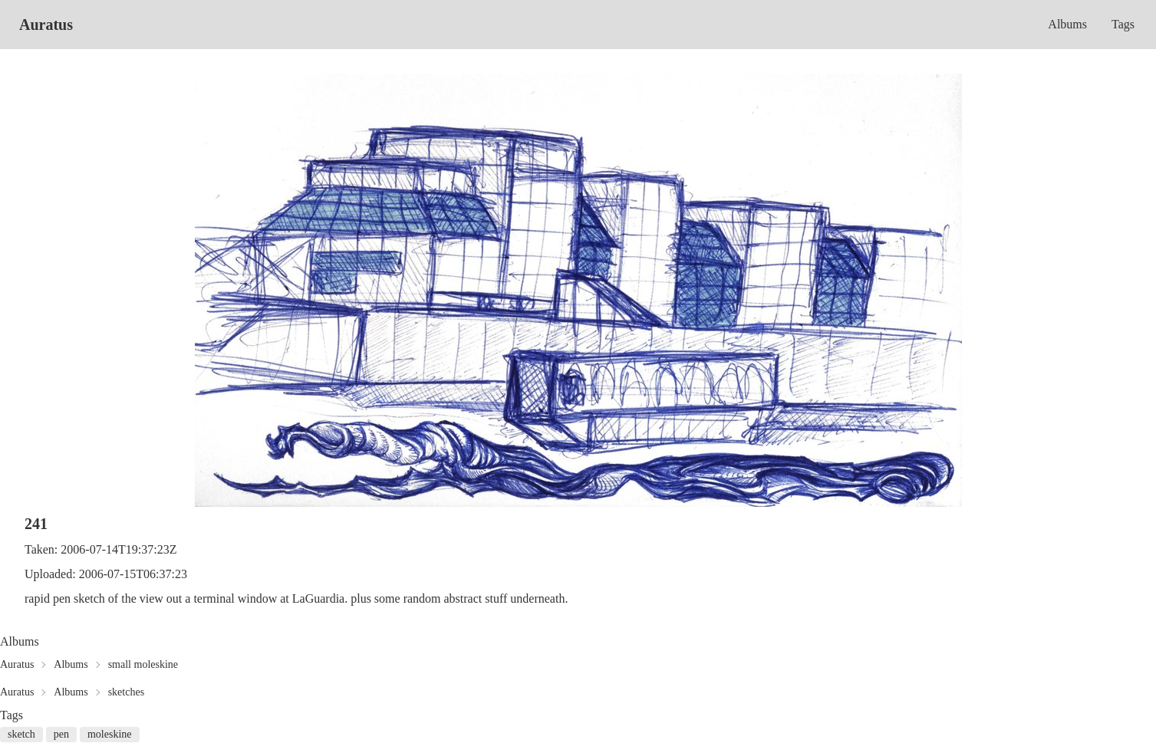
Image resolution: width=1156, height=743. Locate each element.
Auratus (46, 24)
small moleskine (143, 664)
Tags (1123, 24)
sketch (21, 734)
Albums (1067, 24)
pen (61, 734)
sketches (126, 692)
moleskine (109, 734)
